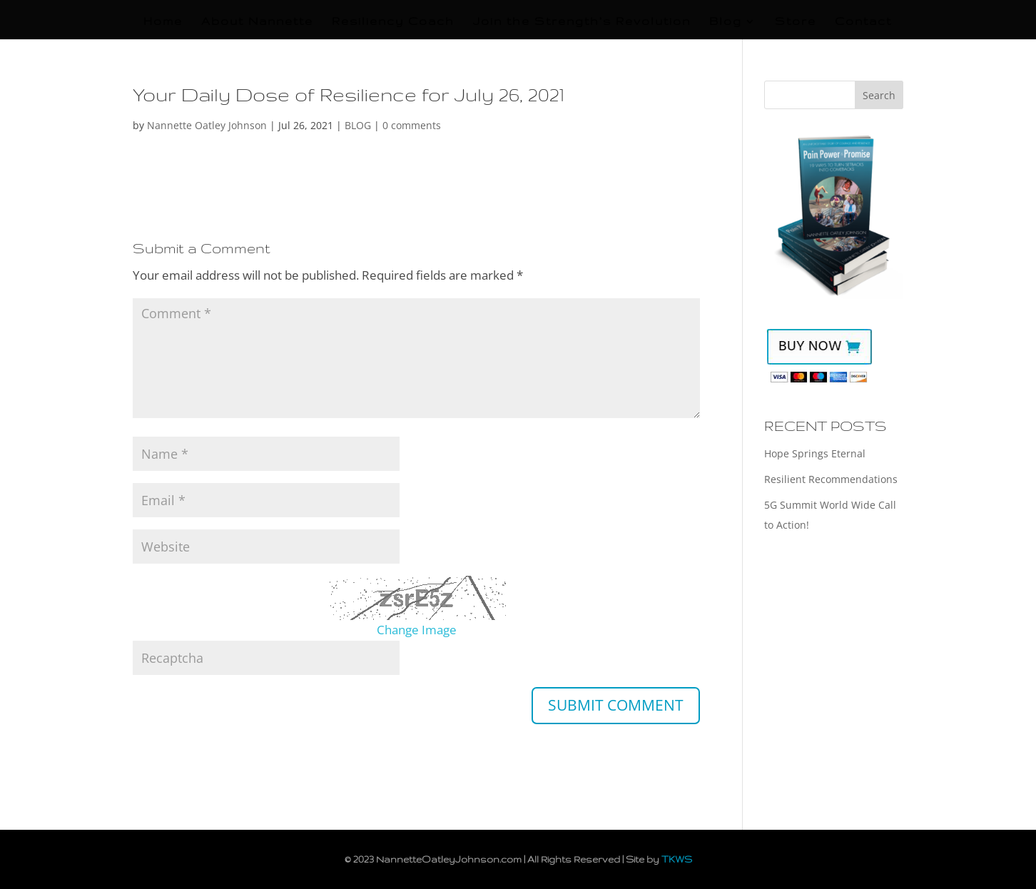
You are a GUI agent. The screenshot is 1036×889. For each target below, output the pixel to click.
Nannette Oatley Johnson (207, 125)
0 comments (411, 125)
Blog (725, 21)
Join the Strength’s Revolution (582, 21)
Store (795, 21)
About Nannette (257, 21)
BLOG (358, 125)
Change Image (417, 629)
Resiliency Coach (393, 21)
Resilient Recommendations (831, 479)
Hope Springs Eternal (814, 453)
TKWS (676, 859)
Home (163, 21)
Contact (863, 21)
